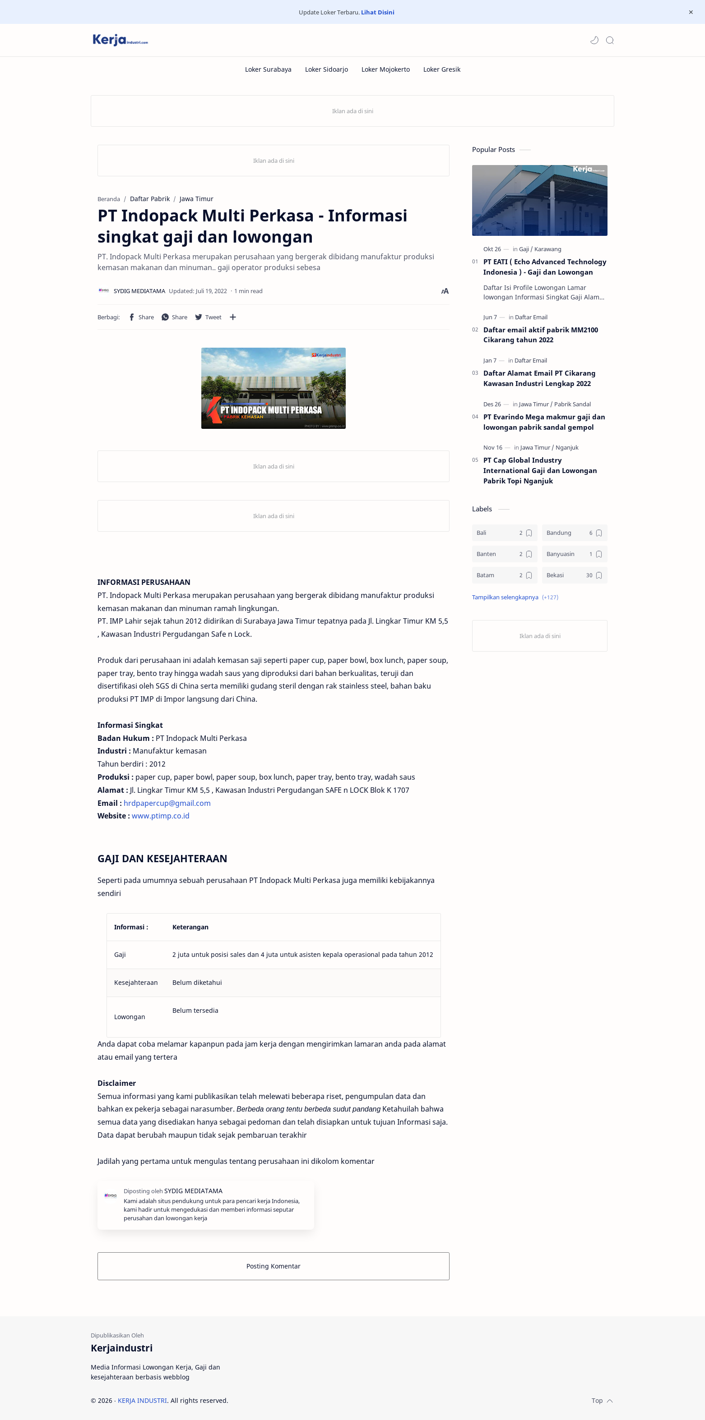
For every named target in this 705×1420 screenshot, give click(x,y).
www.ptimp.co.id (161, 816)
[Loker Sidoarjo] (326, 69)
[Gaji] (526, 249)
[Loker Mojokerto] (386, 69)
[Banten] (505, 554)
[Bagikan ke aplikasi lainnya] (232, 317)
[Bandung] (575, 532)
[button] (594, 40)
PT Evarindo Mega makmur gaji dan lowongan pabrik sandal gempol (544, 422)
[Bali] (505, 532)
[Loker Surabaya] (268, 69)
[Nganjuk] (567, 447)
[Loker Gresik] (441, 69)
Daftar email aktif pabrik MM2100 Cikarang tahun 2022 (540, 335)
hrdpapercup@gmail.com (167, 803)
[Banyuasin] (575, 554)
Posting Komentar (273, 1266)
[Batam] (505, 575)
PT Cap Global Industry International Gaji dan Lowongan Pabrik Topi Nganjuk (540, 470)
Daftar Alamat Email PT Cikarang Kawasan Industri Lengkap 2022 (539, 378)
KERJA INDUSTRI (142, 1400)
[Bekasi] (575, 575)
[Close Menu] (691, 12)
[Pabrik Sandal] (572, 404)
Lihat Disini (377, 12)
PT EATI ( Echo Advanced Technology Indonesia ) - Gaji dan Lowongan (545, 266)
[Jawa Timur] (536, 404)
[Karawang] (547, 249)
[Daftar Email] (531, 317)
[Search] (610, 40)
